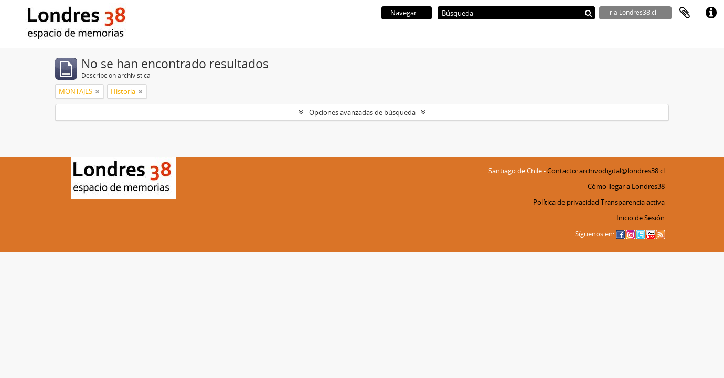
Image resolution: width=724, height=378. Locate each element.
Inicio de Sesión (640, 218)
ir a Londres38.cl (632, 12)
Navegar (403, 12)
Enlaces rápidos (711, 13)
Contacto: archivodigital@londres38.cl (606, 170)
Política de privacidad (566, 202)
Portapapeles (685, 13)
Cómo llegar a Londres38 (626, 186)
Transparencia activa (633, 202)
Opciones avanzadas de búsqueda (362, 112)
